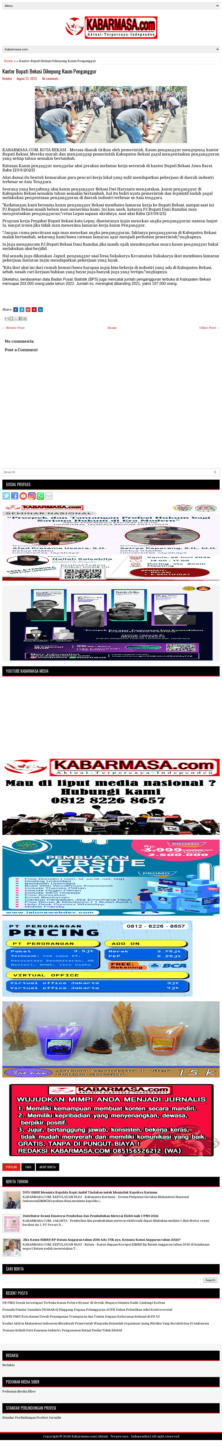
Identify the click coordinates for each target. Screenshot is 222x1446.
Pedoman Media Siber (19, 1391)
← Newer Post (13, 328)
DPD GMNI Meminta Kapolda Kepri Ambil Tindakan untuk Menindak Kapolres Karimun (90, 1192)
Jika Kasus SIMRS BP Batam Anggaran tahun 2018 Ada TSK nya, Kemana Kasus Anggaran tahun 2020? (102, 1240)
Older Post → (209, 328)
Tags (28, 1167)
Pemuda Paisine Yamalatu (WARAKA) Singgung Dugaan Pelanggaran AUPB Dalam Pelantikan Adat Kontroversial (87, 1309)
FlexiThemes (88, 1443)
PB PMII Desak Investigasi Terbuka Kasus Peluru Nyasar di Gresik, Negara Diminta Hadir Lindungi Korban (83, 1303)
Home (8, 61)
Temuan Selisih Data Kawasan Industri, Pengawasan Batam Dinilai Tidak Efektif (62, 1330)
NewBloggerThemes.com (138, 1443)
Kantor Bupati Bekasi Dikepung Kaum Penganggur (49, 71)
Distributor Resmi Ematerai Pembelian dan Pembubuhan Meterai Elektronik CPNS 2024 (91, 1216)
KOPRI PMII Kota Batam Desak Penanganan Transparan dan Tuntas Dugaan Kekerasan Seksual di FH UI (81, 1316)
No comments (50, 78)
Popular (11, 1167)
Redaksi (8, 1365)
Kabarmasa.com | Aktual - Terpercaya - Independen (111, 1436)
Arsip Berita (47, 1167)
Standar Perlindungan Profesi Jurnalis (31, 1417)
